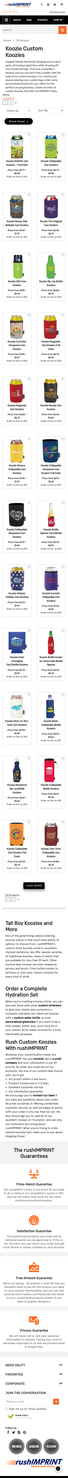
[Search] (29, 30)
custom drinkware (49, 1005)
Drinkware (43, 20)
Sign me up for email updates (27, 1409)
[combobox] (50, 110)
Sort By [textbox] (43, 110)
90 (8, 98)
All (12, 98)
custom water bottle (26, 1017)
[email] (29, 1402)
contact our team (44, 1095)
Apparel (17, 20)
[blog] (19, 1432)
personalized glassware (20, 1021)
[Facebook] (8, 1432)
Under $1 (57, 20)
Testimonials (57, 12)
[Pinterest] (24, 1432)
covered (38, 1058)
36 (4, 98)
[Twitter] (13, 1432)
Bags (29, 20)
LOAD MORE (34, 885)
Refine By (18, 110)
